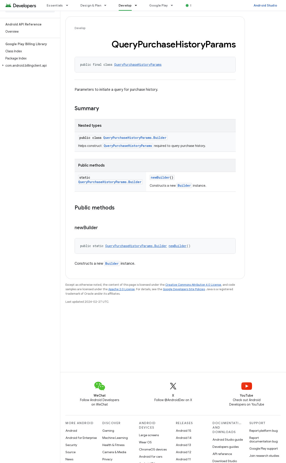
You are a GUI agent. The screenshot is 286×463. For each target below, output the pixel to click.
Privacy (107, 459)
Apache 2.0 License (121, 289)
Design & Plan (90, 5)
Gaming (108, 431)
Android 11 (183, 459)
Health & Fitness (113, 445)
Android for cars (150, 457)
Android (71, 431)
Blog (193, 5)
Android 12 (183, 452)
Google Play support (263, 448)
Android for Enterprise (81, 438)
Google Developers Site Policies (184, 289)
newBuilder (160, 177)
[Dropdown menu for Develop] (138, 5)
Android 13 (183, 445)
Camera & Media (114, 452)
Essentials (55, 5)
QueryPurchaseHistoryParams (138, 64)
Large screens (149, 435)
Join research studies (264, 456)
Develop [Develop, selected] (125, 5)
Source (70, 452)
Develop (80, 28)
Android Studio (265, 5)
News (69, 459)
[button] (29, 65)
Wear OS (145, 442)
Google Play (158, 5)
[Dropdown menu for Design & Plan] (107, 5)
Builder (184, 185)
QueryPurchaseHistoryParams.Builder (134, 137)
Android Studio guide (227, 440)
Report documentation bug (263, 439)
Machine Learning (115, 438)
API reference (222, 454)
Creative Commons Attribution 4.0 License (193, 285)
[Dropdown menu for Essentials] (69, 5)
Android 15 (183, 431)
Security (71, 445)
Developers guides (225, 447)
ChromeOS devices (153, 449)
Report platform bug (263, 431)
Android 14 (183, 438)
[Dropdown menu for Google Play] (174, 5)
